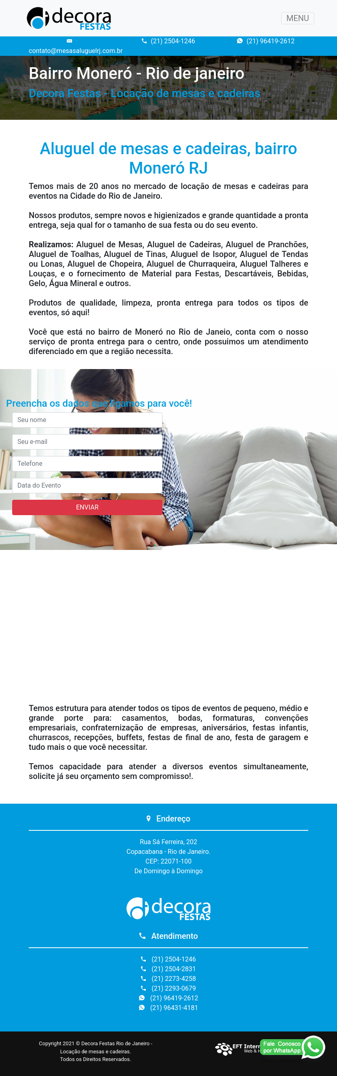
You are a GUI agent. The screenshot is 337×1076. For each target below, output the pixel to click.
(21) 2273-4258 (168, 979)
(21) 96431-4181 (168, 1008)
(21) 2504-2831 (168, 969)
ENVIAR (87, 507)
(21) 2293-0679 (168, 988)
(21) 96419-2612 (265, 41)
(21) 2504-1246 (168, 41)
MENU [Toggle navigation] (297, 18)
